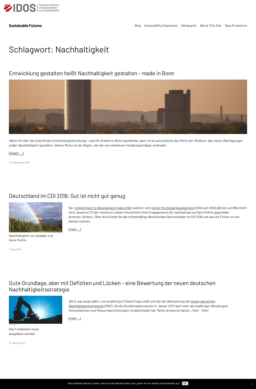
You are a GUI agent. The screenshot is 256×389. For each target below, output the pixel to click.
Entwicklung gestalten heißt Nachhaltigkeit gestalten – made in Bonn (91, 73)
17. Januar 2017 (17, 343)
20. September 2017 (19, 162)
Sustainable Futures (25, 25)
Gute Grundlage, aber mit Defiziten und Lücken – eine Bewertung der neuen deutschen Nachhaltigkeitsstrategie (112, 286)
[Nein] (251, 384)
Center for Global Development (172, 208)
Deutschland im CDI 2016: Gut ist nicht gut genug (67, 195)
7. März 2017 (15, 249)
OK (185, 383)
